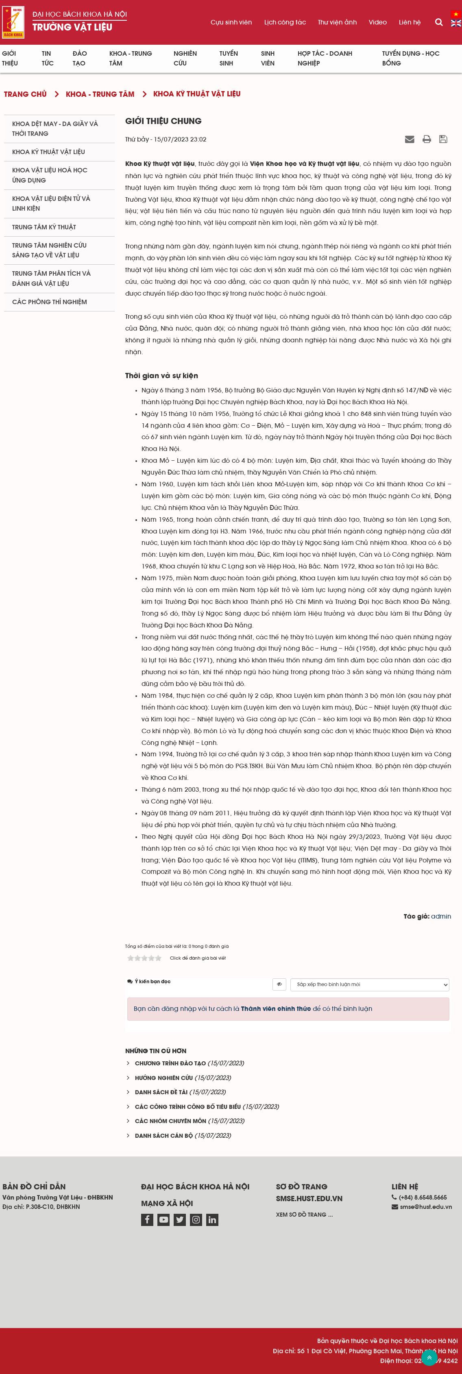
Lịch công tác (285, 22)
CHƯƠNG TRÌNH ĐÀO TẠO (170, 1064)
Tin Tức (48, 58)
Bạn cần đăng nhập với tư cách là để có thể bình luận (253, 1009)
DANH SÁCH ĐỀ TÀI (161, 1092)
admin (441, 916)
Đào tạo (80, 58)
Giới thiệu (10, 58)
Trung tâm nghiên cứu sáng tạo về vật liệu (49, 250)
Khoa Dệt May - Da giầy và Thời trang (55, 129)
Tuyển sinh (229, 58)
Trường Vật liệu (72, 28)
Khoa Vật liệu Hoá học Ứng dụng (49, 175)
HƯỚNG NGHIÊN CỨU (164, 1078)
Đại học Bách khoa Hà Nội (80, 14)
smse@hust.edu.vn (426, 1207)
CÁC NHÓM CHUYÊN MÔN (170, 1121)
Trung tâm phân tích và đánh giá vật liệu (51, 278)
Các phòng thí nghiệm (49, 302)
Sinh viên (268, 58)
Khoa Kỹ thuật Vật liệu (48, 152)
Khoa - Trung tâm (130, 58)
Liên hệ (410, 22)
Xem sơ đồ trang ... (304, 1215)
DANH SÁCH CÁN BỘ (164, 1136)
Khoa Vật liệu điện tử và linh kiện (51, 204)
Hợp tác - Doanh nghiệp (325, 58)
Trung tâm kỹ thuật (44, 227)
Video (378, 22)
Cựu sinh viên (231, 22)
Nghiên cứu (185, 58)
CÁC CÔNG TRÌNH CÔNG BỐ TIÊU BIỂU (188, 1107)
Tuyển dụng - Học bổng (411, 58)
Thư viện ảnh (337, 22)
